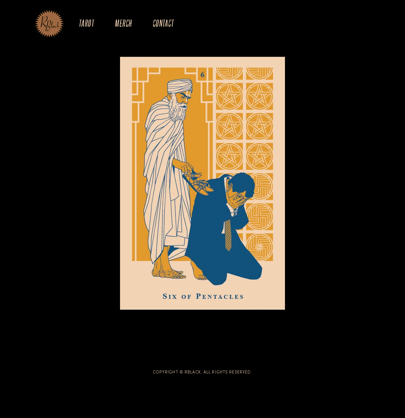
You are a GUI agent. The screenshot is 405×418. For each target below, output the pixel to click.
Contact (163, 23)
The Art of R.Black (49, 24)
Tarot (86, 23)
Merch (123, 23)
